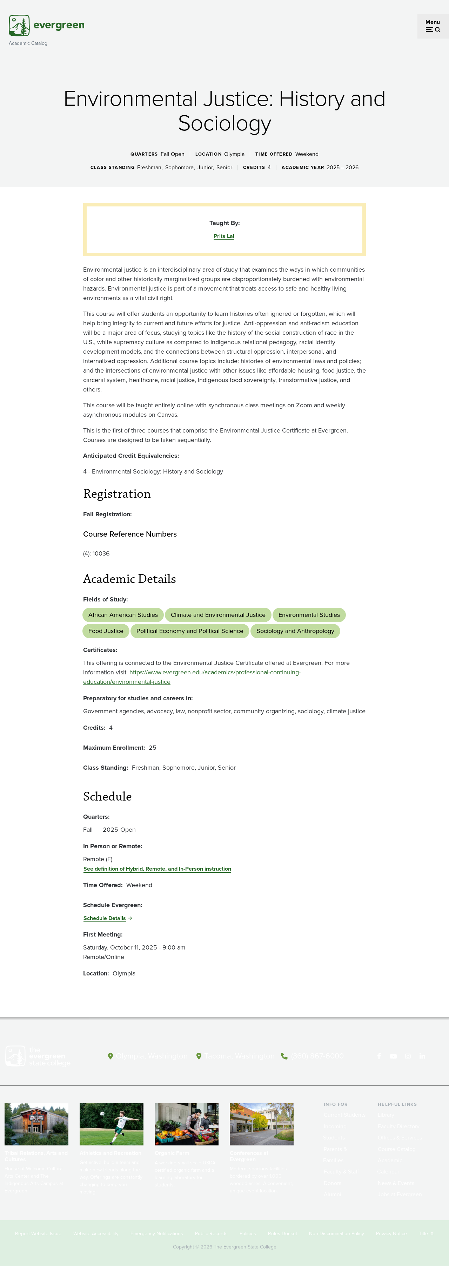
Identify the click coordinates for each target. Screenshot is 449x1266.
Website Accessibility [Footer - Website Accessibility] (96, 1233)
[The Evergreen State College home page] (47, 1058)
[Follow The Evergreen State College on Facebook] (379, 1056)
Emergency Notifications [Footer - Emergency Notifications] (156, 1233)
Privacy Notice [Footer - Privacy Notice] (391, 1233)
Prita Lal (224, 236)
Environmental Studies (309, 614)
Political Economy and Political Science (189, 630)
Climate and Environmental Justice (218, 614)
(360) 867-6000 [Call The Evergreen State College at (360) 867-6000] (317, 1056)
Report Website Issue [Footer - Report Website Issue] (38, 1233)
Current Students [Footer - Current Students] (345, 1115)
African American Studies (123, 614)
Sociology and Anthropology (295, 630)
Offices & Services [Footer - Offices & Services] (400, 1138)
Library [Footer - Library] (386, 1115)
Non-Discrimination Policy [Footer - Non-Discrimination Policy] (336, 1233)
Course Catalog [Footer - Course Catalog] (397, 1149)
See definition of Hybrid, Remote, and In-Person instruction (157, 869)
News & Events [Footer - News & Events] (396, 1183)
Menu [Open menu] (432, 22)
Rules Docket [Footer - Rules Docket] (282, 1233)
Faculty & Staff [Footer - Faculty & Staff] (341, 1172)
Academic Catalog (28, 43)
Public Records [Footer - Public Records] (211, 1233)
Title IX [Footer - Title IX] (426, 1233)
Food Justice (105, 630)
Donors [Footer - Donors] (332, 1183)
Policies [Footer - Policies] (248, 1233)
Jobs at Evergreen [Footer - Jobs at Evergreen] (400, 1194)
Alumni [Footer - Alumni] (332, 1194)
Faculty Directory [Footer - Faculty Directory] (399, 1126)
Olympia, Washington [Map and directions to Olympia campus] (152, 1056)
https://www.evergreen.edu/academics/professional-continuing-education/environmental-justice (192, 677)
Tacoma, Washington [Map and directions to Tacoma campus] (239, 1056)
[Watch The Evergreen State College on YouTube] (393, 1056)
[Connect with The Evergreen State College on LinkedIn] (422, 1056)
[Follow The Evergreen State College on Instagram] (407, 1056)
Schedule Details (104, 918)
